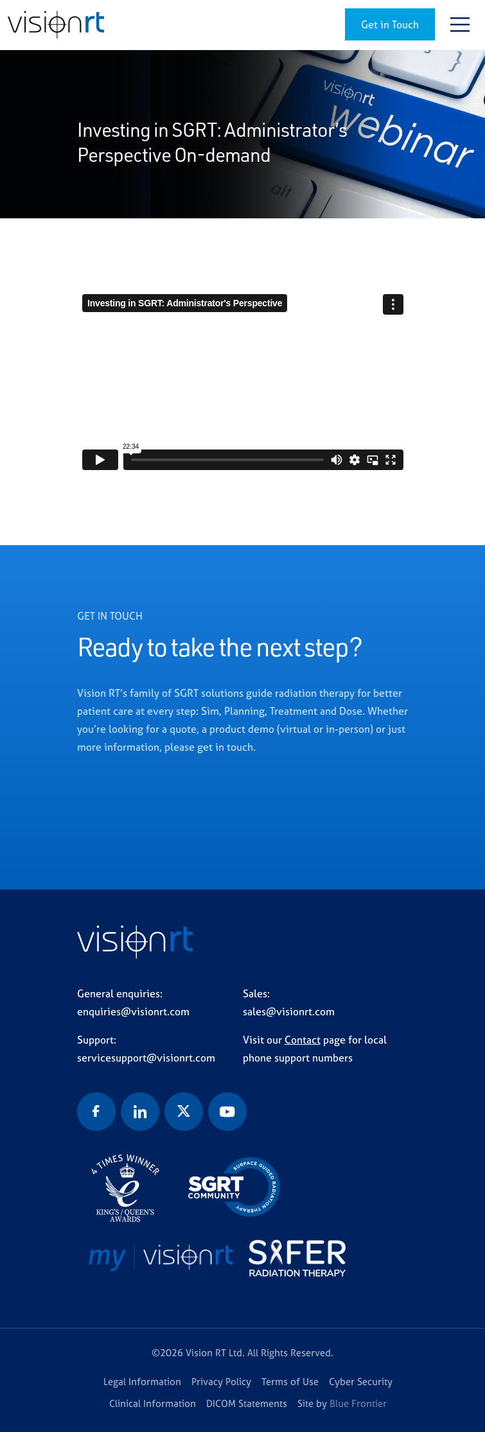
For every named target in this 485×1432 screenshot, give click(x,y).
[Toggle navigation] (460, 24)
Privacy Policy (221, 1381)
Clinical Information (152, 1403)
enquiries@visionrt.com (133, 1011)
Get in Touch (390, 24)
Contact (303, 1039)
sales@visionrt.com (289, 1011)
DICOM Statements (246, 1403)
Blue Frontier (358, 1403)
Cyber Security (360, 1381)
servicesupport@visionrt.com (146, 1057)
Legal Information (142, 1381)
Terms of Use (290, 1381)
